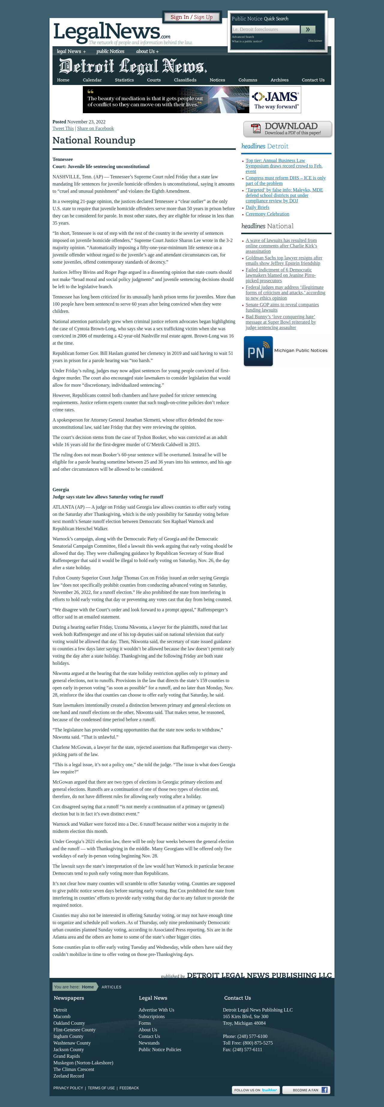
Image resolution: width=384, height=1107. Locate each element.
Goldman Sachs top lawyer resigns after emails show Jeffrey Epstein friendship (284, 260)
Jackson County (68, 1049)
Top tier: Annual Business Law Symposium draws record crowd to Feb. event (284, 166)
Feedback (129, 1088)
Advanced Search (243, 36)
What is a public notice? (247, 41)
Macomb (61, 1016)
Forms (145, 1023)
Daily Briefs (257, 207)
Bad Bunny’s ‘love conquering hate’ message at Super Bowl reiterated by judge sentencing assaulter (281, 322)
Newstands (149, 1042)
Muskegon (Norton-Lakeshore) (83, 1062)
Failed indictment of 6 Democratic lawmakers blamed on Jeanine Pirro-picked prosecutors (281, 275)
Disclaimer (315, 40)
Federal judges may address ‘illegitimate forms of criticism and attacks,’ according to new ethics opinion (285, 293)
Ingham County (68, 1036)
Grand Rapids (66, 1056)
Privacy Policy (68, 1088)
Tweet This (63, 128)
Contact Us (149, 1036)
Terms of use (101, 1088)
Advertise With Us (156, 1009)
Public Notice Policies (160, 1049)
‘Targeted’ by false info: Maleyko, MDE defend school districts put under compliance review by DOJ (284, 195)
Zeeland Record (68, 1075)
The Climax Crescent (73, 1069)
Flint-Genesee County (74, 1029)
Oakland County (69, 1023)
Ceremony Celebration (267, 213)
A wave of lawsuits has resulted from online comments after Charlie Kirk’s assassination (281, 246)
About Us (148, 1029)
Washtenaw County (72, 1042)
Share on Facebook (95, 128)
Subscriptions (152, 1016)
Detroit (60, 1009)
